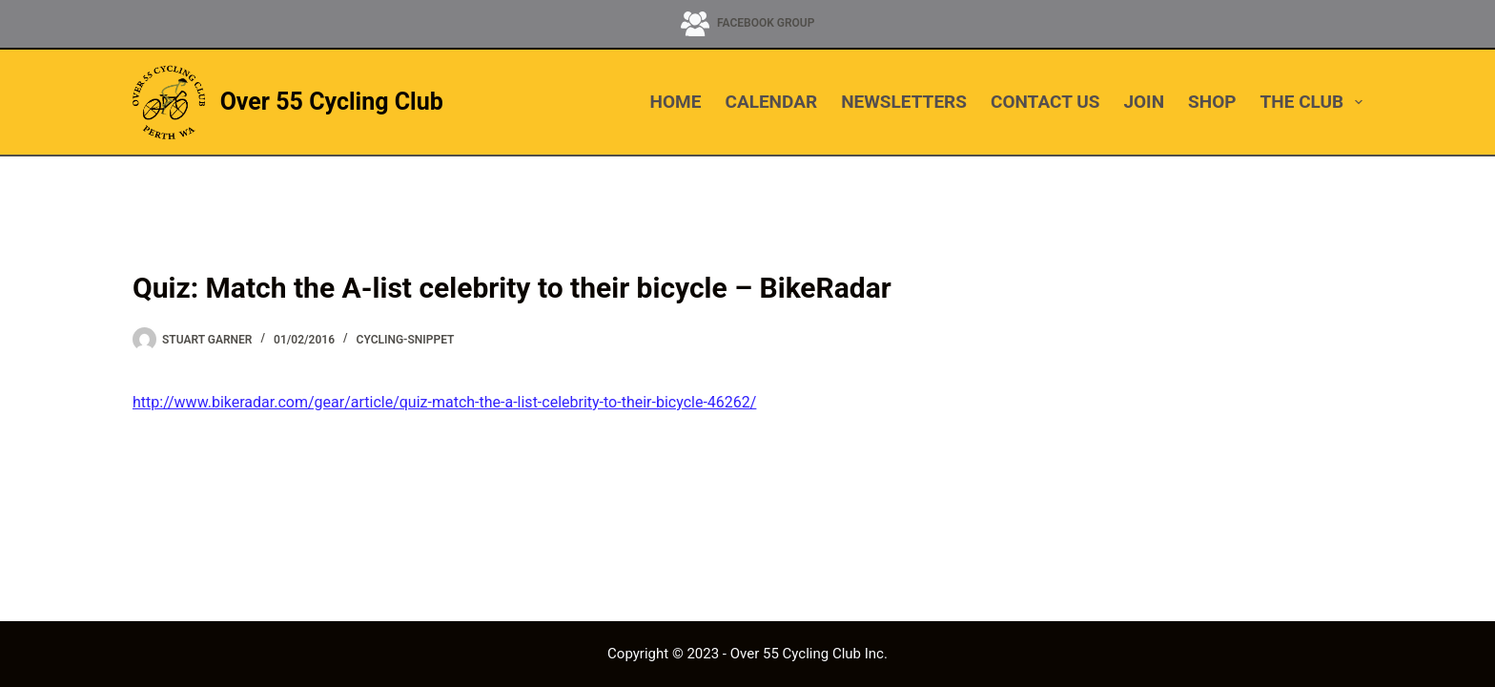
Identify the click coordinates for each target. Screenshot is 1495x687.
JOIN (1143, 102)
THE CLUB (1311, 102)
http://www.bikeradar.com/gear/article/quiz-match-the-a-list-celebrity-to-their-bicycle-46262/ (444, 402)
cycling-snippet (406, 339)
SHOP (1212, 102)
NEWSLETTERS (904, 102)
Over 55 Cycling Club (331, 101)
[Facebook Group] (748, 24)
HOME (676, 102)
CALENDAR (771, 102)
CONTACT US (1045, 102)
